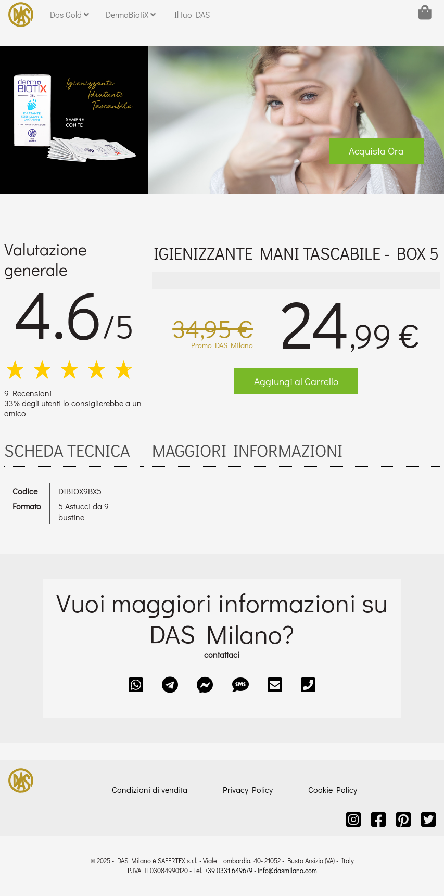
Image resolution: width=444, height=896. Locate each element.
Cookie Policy (332, 789)
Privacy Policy (248, 789)
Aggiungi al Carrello (296, 381)
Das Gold (69, 14)
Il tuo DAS (192, 14)
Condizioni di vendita (149, 789)
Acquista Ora (376, 150)
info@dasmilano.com (287, 870)
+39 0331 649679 (228, 870)
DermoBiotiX (131, 14)
